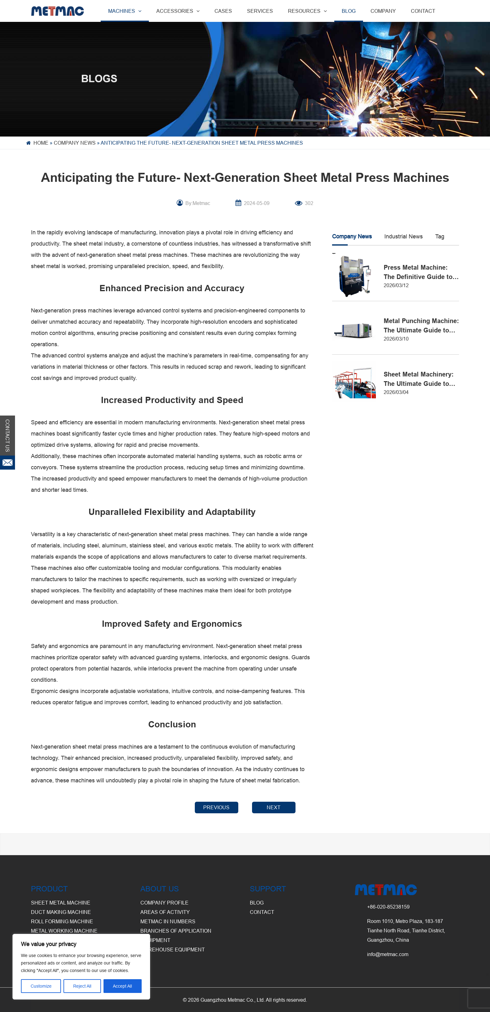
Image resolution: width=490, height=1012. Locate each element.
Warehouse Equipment (172, 949)
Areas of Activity (165, 912)
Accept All (122, 986)
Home (40, 143)
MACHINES (124, 11)
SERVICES (260, 11)
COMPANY (383, 11)
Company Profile (164, 902)
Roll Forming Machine (62, 921)
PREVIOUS (216, 807)
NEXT (273, 807)
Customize (41, 986)
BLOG (349, 11)
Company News (75, 143)
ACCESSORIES (178, 11)
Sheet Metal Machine (60, 902)
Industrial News (403, 236)
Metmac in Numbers (167, 921)
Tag (439, 236)
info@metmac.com (387, 954)
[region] (81, 967)
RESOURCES (307, 11)
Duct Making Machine (61, 912)
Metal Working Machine (64, 931)
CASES (223, 11)
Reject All (82, 986)
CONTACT (423, 11)
